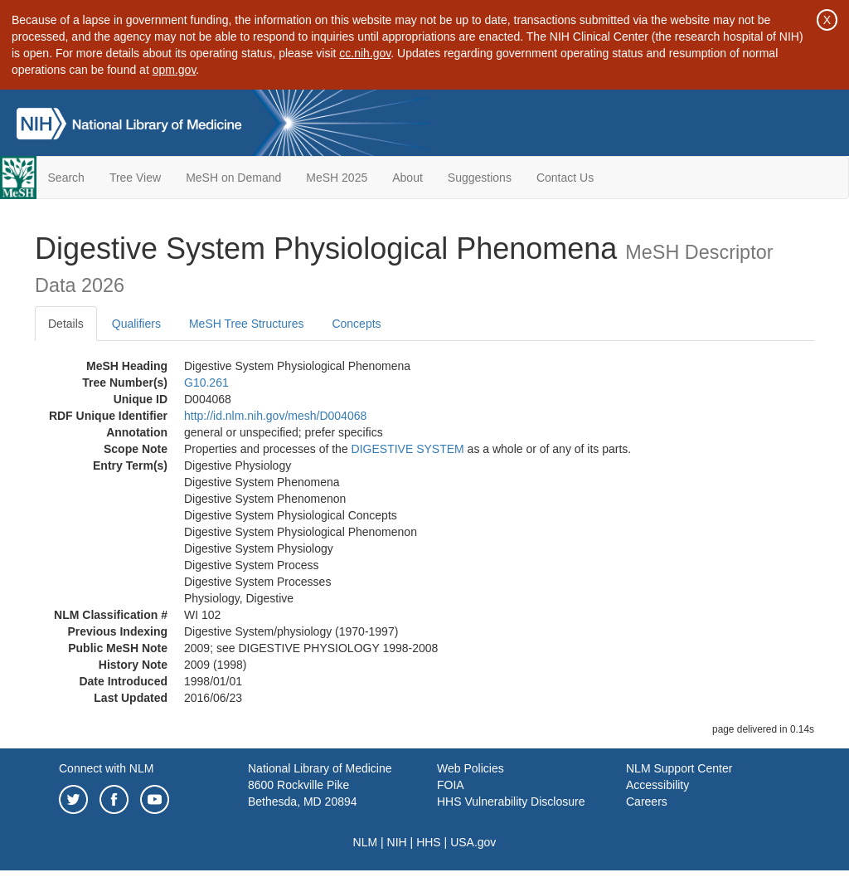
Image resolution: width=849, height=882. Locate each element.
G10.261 (206, 382)
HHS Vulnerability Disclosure (511, 801)
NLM (365, 842)
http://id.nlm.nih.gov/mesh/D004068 (275, 415)
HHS (428, 842)
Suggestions (480, 177)
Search (66, 177)
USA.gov (473, 842)
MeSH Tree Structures (246, 323)
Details (66, 323)
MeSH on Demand (233, 177)
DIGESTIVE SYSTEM (408, 449)
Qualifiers (136, 323)
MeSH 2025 (336, 177)
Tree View (135, 177)
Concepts (356, 323)
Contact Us (565, 177)
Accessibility (657, 785)
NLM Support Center (679, 768)
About (407, 177)
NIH (397, 842)
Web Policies (470, 768)
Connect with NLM (106, 768)
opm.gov (174, 69)
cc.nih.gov (365, 53)
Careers (646, 801)
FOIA (450, 785)
